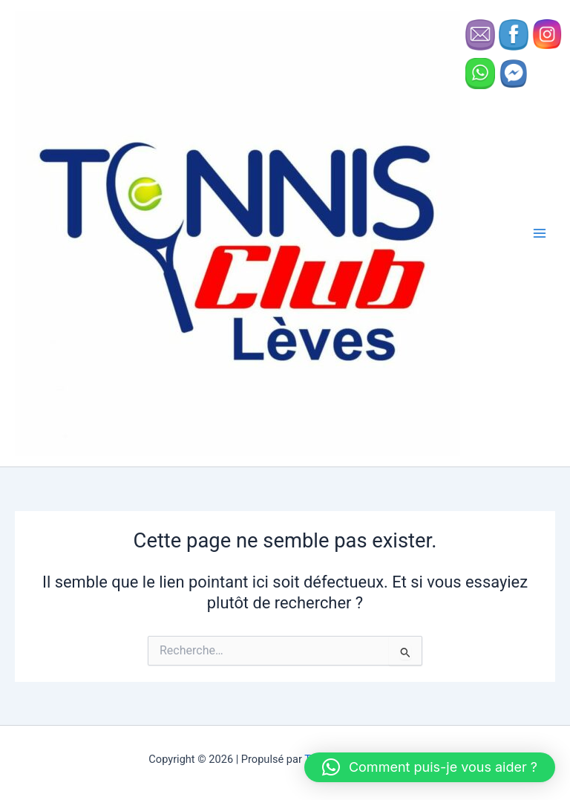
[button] (429, 767)
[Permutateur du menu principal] (539, 233)
